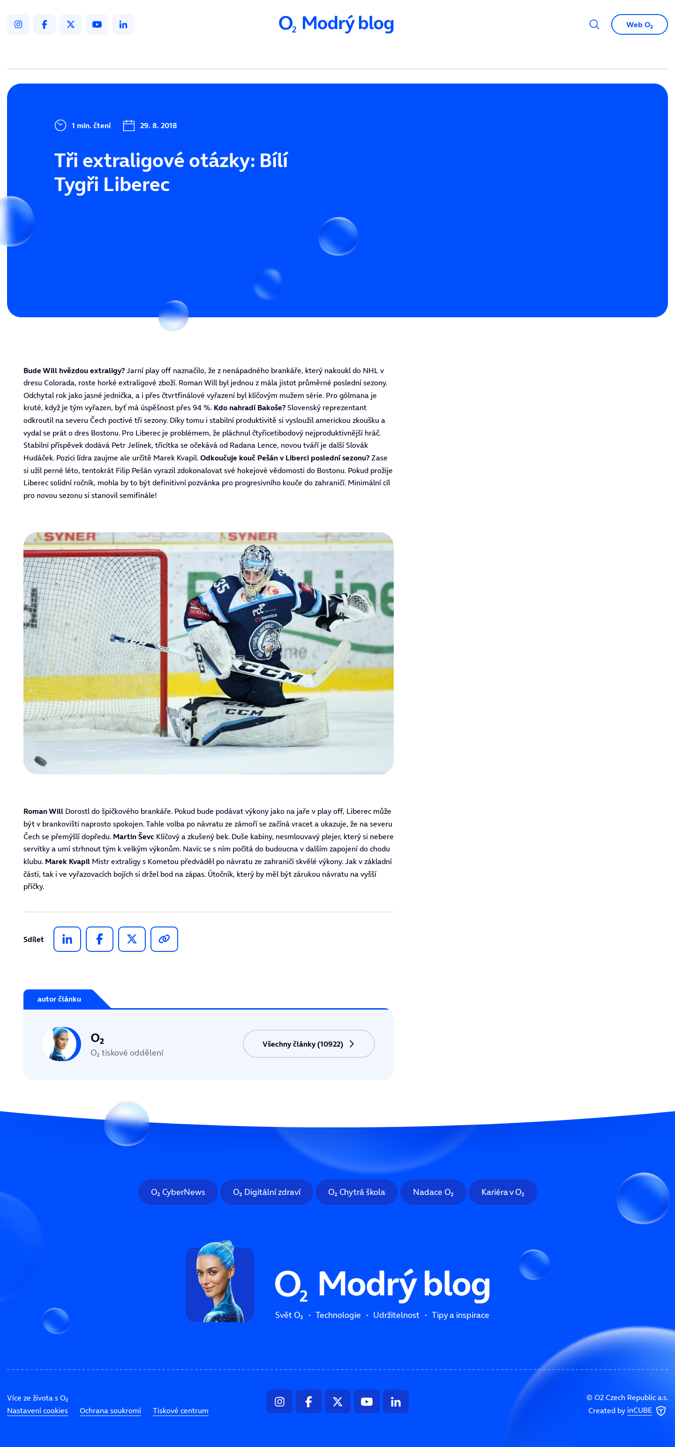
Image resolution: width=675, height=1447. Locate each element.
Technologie (288, 54)
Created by (628, 1411)
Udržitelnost (357, 54)
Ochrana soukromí (110, 1410)
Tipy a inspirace (433, 54)
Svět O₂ (228, 54)
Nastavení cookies (37, 1410)
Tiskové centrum (181, 1410)
